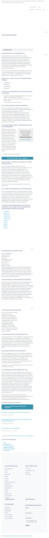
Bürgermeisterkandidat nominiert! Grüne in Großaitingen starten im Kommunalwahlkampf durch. (17, 420)
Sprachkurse (32, 9)
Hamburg (6, 478)
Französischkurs (7, 218)
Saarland (6, 489)
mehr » (23, 2)
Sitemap (30, 535)
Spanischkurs (7, 215)
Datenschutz (28, 518)
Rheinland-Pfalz (8, 487)
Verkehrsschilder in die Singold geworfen (11, 428)
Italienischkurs (7, 216)
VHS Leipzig (27, 468)
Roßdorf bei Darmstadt (9, 445)
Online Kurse (38, 9)
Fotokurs (6, 224)
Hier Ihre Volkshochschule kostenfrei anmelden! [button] (14, 407)
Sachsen (6, 491)
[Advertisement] (24, 22)
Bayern (6, 470)
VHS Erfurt (27, 472)
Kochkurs (6, 227)
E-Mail (27, 507)
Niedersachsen (8, 484)
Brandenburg (7, 474)
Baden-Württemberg (9, 468)
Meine (5, 442)
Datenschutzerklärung (26, 137)
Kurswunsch (28, 513)
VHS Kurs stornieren (9, 518)
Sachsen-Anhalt (8, 493)
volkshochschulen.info (11, 535)
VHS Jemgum (28, 474)
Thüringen (7, 497)
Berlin (6, 472)
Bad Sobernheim (7, 444)
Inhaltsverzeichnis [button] (7, 49)
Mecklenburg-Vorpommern (10, 482)
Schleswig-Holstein (8, 495)
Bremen (6, 476)
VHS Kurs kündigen (9, 516)
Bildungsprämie (8, 510)
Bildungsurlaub (8, 508)
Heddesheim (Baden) (8, 447)
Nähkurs (5, 226)
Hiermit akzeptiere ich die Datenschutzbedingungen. (32, 521)
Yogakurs (6, 220)
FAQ (44, 9)
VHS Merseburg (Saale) (30, 470)
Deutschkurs (6, 211)
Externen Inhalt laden (25, 139)
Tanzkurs (6, 222)
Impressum (19, 535)
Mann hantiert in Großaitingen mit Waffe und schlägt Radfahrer (16, 412)
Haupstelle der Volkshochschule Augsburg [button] (11, 154)
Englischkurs (6, 213)
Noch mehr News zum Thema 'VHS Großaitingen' (22, 435)
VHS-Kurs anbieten (8, 514)
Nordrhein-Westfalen (9, 486)
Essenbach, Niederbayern (9, 448)
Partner (6, 512)
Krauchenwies (7, 450)
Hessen (6, 480)
